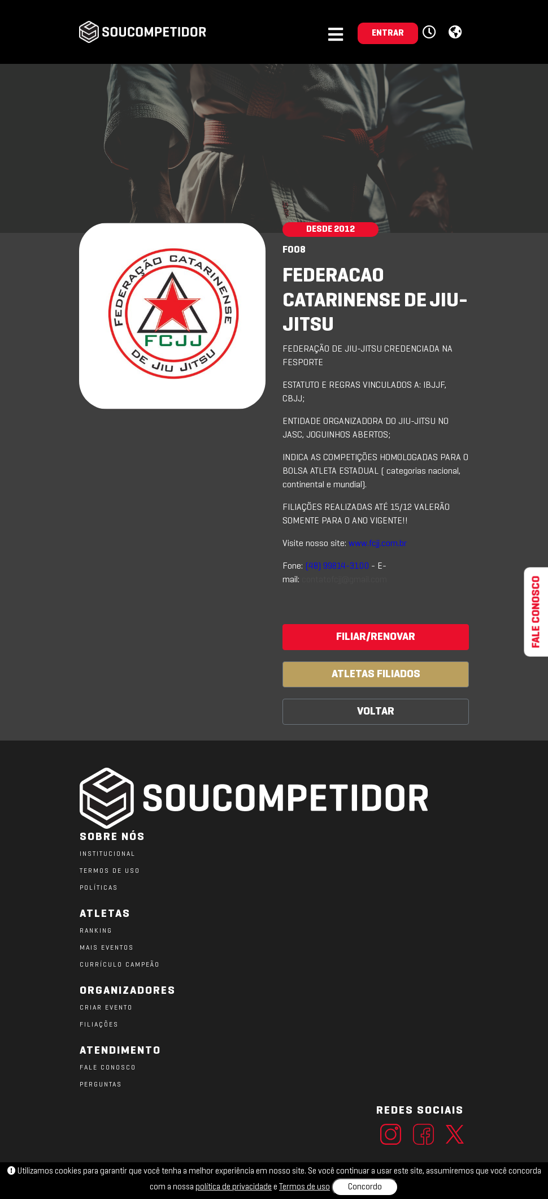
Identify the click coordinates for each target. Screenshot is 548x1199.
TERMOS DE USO (110, 871)
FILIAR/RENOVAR (375, 637)
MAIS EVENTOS (107, 948)
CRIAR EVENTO (106, 1008)
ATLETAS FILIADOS (376, 674)
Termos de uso (304, 1187)
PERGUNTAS (101, 1085)
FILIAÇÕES (99, 1025)
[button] (430, 32)
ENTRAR (388, 33)
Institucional (108, 854)
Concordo (365, 1187)
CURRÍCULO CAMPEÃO (120, 965)
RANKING (96, 931)
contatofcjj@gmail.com (344, 580)
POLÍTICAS (99, 888)
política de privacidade (233, 1187)
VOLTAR (375, 712)
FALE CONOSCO (108, 1068)
